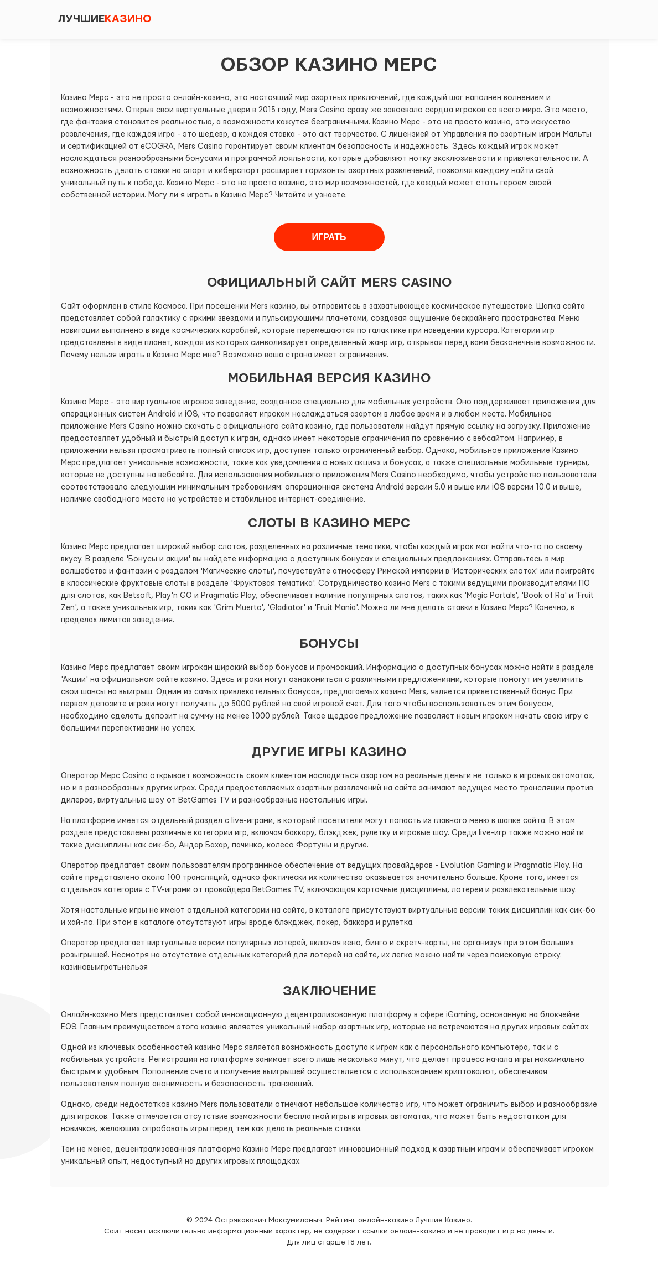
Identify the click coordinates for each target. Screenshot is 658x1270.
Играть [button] (329, 237)
